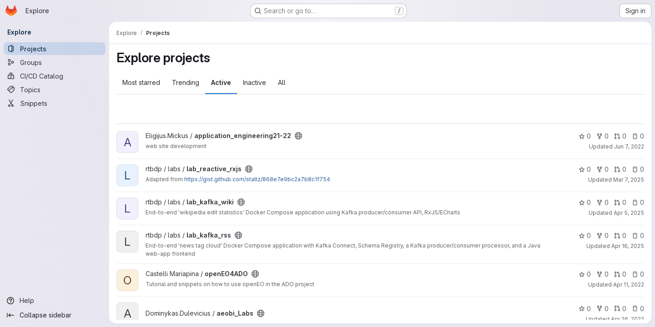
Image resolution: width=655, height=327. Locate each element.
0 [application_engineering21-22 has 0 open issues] (638, 136)
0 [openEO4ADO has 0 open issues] (638, 274)
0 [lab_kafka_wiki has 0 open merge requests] (620, 202)
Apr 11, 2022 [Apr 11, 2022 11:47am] (628, 284)
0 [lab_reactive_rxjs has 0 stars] (585, 169)
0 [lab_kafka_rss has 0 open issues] (638, 235)
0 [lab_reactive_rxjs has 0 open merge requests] (620, 169)
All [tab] (282, 82)
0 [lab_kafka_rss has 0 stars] (585, 235)
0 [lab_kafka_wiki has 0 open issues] (638, 202)
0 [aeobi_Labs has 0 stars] (585, 308)
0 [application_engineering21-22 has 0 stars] (585, 136)
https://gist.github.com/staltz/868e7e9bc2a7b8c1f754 (257, 179)
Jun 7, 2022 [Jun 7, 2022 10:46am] (629, 146)
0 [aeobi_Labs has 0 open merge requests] (620, 308)
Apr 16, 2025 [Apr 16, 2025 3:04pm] (627, 246)
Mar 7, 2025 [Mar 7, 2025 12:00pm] (628, 179)
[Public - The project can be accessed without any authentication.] (298, 135)
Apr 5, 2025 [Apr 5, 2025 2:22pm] (629, 212)
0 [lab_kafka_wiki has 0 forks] (602, 202)
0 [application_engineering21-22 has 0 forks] (602, 136)
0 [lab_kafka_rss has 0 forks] (602, 235)
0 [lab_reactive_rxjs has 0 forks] (602, 169)
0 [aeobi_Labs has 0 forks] (602, 308)
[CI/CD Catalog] (55, 75)
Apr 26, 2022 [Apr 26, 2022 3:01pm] (627, 319)
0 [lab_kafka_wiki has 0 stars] (585, 202)
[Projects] (55, 48)
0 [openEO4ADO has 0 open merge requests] (620, 274)
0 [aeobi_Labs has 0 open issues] (638, 308)
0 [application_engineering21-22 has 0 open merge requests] (620, 136)
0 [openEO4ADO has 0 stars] (585, 274)
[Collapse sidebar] (55, 315)
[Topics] (55, 89)
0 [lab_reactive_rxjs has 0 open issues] (638, 169)
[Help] (55, 300)
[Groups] (55, 62)
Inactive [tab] (254, 82)
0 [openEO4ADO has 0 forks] (602, 274)
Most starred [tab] (141, 82)
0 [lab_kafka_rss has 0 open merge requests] (620, 235)
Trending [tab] (185, 82)
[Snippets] (55, 103)
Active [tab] (221, 82)
